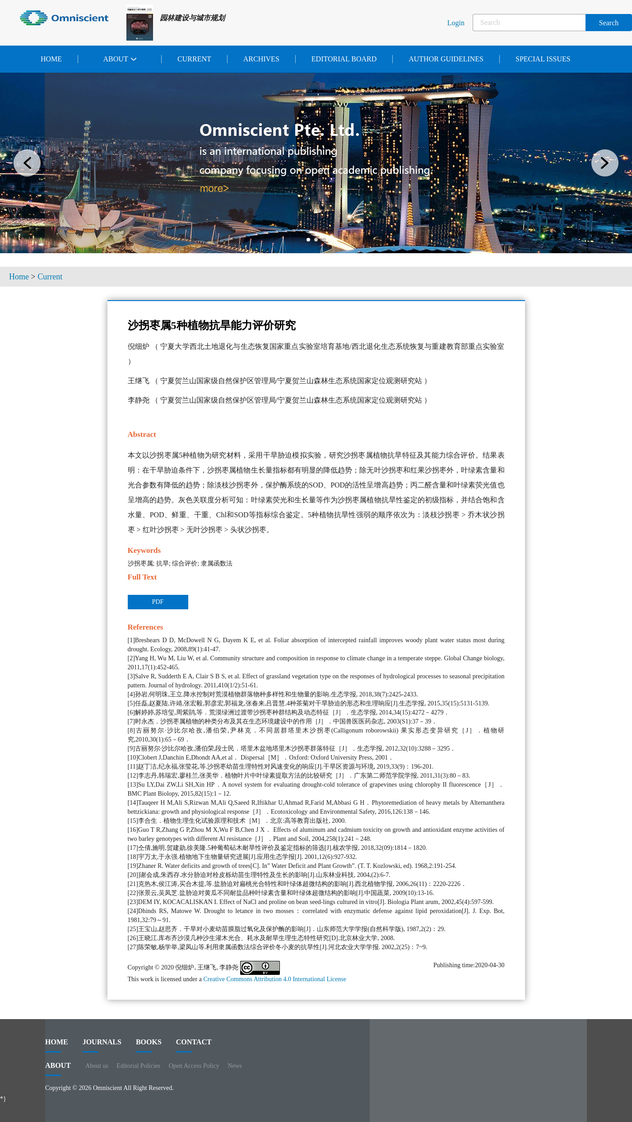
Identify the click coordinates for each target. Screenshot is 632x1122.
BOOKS (149, 1045)
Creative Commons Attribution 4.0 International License (274, 979)
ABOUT (58, 1069)
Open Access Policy (194, 1065)
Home (51, 59)
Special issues (543, 59)
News (235, 1065)
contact (194, 1045)
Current (194, 59)
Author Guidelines (446, 59)
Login (456, 23)
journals (102, 1045)
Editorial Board (343, 59)
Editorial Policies (138, 1065)
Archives (261, 59)
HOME (56, 1045)
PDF (158, 601)
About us (96, 1065)
